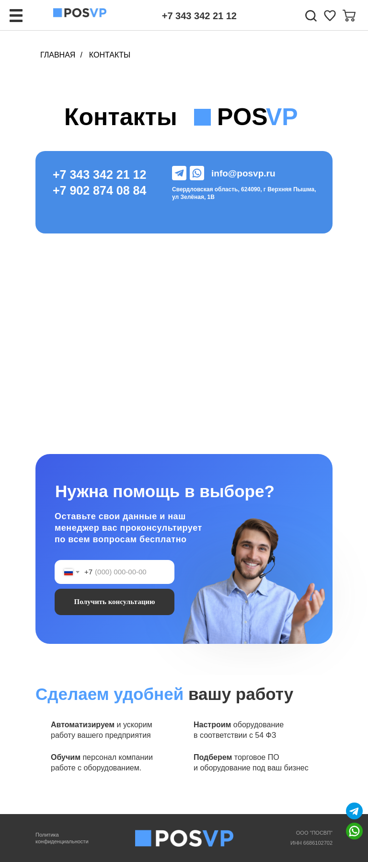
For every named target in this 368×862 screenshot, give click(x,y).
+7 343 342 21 (93, 174)
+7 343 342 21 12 (199, 16)
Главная (57, 55)
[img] (329, 16)
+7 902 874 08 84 (99, 190)
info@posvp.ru (243, 173)
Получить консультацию (114, 602)
